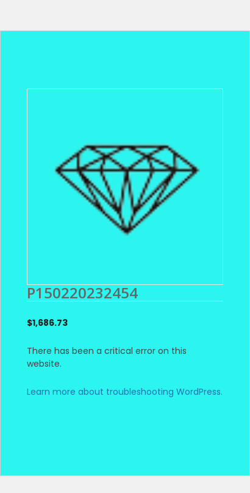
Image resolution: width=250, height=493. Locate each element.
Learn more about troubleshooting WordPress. (125, 392)
